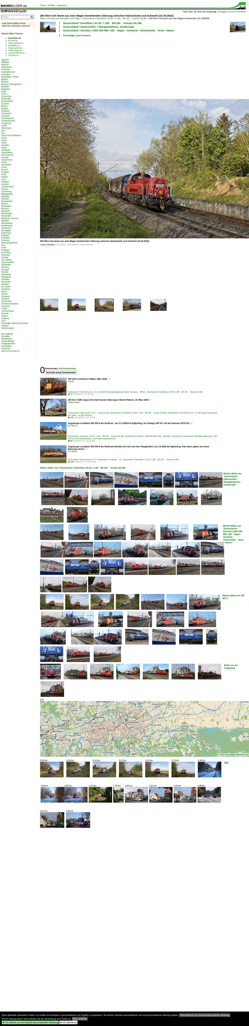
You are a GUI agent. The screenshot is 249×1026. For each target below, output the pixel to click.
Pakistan (5, 235)
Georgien (5, 116)
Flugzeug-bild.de (15, 48)
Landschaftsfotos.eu (16, 53)
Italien (4, 142)
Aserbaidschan (8, 72)
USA (3, 321)
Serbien (4, 272)
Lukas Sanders (47, 244)
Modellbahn (6, 339)
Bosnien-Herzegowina (11, 84)
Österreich (6, 233)
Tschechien (6, 301)
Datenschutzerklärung (10, 351)
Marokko (5, 199)
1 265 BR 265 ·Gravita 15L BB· (131, 18)
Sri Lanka (5, 286)
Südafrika (5, 289)
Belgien (4, 79)
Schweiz (5, 267)
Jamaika (5, 145)
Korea (4, 167)
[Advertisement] (109, 67)
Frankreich (6, 113)
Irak (3, 130)
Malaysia (5, 196)
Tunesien (5, 306)
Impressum (62, 5)
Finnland (5, 111)
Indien (4, 125)
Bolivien (5, 82)
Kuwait (4, 177)
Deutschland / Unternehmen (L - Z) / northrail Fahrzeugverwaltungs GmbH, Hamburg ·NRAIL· (107, 392)
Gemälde (5, 336)
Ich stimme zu (68, 1022)
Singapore (6, 277)
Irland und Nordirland (11, 135)
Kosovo (4, 169)
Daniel (71, 381)
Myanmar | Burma (9, 218)
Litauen (4, 189)
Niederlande (7, 225)
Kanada (4, 157)
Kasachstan (6, 160)
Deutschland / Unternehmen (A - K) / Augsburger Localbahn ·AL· (95, 459)
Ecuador (5, 103)
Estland (4, 108)
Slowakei (5, 279)
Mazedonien (7, 201)
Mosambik (6, 216)
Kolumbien (6, 164)
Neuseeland (6, 223)
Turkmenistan (7, 311)
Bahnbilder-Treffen (9, 77)
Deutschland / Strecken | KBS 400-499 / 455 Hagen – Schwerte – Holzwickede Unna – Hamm (118, 30)
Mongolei (5, 211)
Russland (5, 255)
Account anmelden (237, 11)
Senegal (5, 269)
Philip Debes (74, 402)
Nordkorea (6, 228)
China (4, 94)
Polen (4, 247)
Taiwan (4, 294)
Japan (4, 147)
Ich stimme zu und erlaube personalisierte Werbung (30, 1022)
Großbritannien (8, 121)
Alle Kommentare (67, 368)
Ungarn (4, 316)
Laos (3, 179)
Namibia (5, 221)
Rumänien (6, 252)
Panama (5, 240)
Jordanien (5, 150)
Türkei (4, 308)
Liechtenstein (7, 186)
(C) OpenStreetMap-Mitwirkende (232, 754)
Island (4, 138)
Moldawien (6, 206)
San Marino (6, 260)
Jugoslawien (7, 152)
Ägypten (5, 60)
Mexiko (4, 203)
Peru (3, 245)
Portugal (5, 250)
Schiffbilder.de (14, 45)
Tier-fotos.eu (13, 55)
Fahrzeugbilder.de (15, 43)
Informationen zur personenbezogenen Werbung (205, 1015)
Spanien (5, 284)
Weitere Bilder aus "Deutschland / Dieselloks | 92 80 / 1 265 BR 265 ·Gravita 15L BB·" (83, 468)
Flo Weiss (72, 425)
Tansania (5, 296)
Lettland (5, 182)
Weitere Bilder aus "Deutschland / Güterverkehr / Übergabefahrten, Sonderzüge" (232, 479)
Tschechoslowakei (9, 304)
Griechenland (7, 118)
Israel (3, 140)
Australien (5, 74)
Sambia (4, 257)
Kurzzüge (69, 35)
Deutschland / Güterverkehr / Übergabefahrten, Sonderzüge (98, 26)
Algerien (5, 64)
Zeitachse (5, 348)
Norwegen (6, 230)
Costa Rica (6, 96)
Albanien (5, 62)
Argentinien (6, 67)
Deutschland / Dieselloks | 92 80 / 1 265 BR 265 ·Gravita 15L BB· (102, 23)
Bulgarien (5, 89)
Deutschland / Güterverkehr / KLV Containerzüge (89, 413)
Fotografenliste (8, 343)
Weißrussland (7, 328)
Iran (3, 133)
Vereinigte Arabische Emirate (14, 323)
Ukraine (4, 313)
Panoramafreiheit (9, 243)
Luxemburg (6, 191)
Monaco (5, 208)
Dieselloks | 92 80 (104, 18)
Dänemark (6, 99)
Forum (43, 5)
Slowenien (6, 282)
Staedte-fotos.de (15, 50)
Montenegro (6, 213)
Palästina (5, 238)
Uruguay (5, 318)
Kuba (3, 174)
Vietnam (5, 325)
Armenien (5, 69)
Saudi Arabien (7, 262)
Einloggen (222, 11)
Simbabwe (6, 274)
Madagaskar (7, 194)
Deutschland (88, 18)
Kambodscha (7, 155)
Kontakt (51, 5)
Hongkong (6, 123)
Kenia (4, 162)
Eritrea (4, 106)
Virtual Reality (7, 341)
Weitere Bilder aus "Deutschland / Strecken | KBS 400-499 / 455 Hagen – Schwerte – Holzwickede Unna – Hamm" (234, 534)
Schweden (6, 264)
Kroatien (5, 172)
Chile (3, 91)
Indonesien (6, 128)
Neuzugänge (7, 334)
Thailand (5, 299)
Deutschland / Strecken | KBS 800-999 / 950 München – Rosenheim (153, 436)
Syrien (4, 291)
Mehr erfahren (80, 1018)
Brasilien (5, 86)
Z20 (226, 762)
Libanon (5, 184)
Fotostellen (6, 346)
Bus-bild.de (12, 41)
